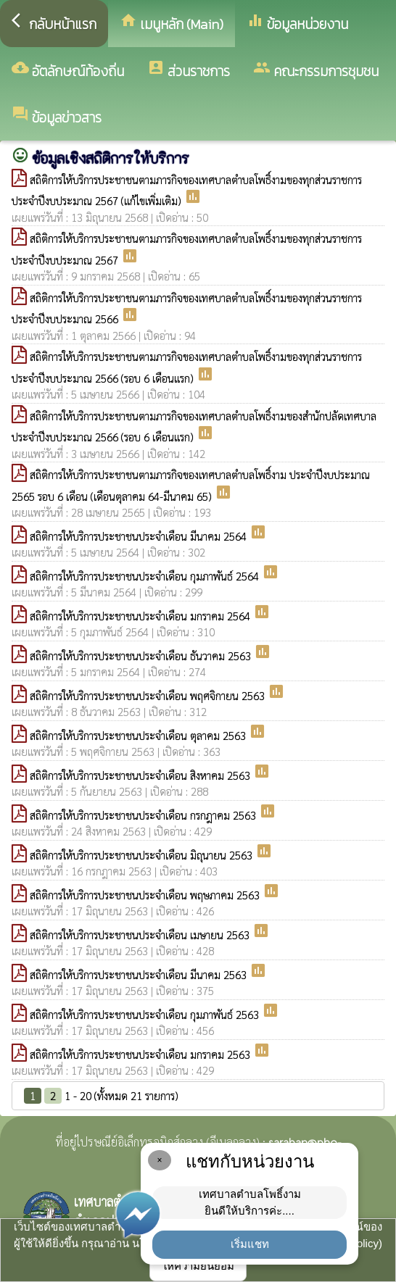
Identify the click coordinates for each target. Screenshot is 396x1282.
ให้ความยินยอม (198, 1266)
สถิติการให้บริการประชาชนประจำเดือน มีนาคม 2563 (139, 974)
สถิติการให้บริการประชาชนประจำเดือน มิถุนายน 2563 (142, 855)
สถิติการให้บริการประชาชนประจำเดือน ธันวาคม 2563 (142, 655)
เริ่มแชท (250, 1244)
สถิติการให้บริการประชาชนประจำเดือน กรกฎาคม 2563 (144, 815)
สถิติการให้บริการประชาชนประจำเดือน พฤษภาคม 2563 (146, 895)
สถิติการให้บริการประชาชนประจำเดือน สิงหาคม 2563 (141, 775)
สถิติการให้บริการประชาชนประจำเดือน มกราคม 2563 (141, 1054)
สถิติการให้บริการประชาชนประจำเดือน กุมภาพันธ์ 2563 (146, 1014)
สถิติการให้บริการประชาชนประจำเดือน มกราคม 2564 (141, 616)
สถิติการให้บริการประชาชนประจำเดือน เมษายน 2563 (141, 934)
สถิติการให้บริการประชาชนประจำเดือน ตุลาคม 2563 (139, 735)
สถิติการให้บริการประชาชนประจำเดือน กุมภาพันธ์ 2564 (146, 576)
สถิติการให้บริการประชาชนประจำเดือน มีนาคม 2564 (139, 536)
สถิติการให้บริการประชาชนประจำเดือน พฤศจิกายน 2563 (149, 695)
